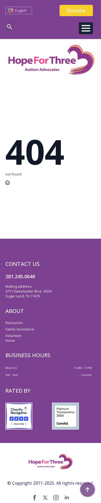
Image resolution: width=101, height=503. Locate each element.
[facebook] (34, 497)
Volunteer (13, 335)
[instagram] (56, 497)
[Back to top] (87, 489)
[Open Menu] (86, 28)
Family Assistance (19, 329)
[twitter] (45, 497)
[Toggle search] (9, 27)
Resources (14, 322)
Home (10, 340)
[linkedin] (66, 497)
